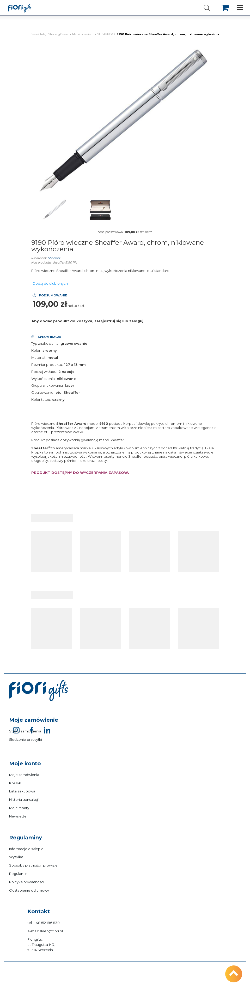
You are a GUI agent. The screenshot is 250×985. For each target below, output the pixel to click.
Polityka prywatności (26, 882)
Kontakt (38, 911)
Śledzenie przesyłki (25, 739)
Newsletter (18, 816)
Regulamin (18, 873)
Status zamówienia (25, 731)
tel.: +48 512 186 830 (43, 923)
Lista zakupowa (22, 791)
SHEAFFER (105, 34)
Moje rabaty (19, 808)
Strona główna (58, 34)
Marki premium (83, 34)
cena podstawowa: (110, 232)
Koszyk (15, 783)
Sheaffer (54, 258)
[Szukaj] (206, 8)
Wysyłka (16, 857)
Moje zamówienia (24, 775)
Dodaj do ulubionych (50, 283)
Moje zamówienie (33, 720)
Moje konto (25, 763)
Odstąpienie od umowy (29, 890)
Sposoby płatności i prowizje (33, 865)
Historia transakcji (24, 799)
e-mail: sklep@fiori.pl (45, 931)
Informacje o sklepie (26, 849)
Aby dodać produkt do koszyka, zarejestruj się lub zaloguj (87, 321)
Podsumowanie (53, 295)
